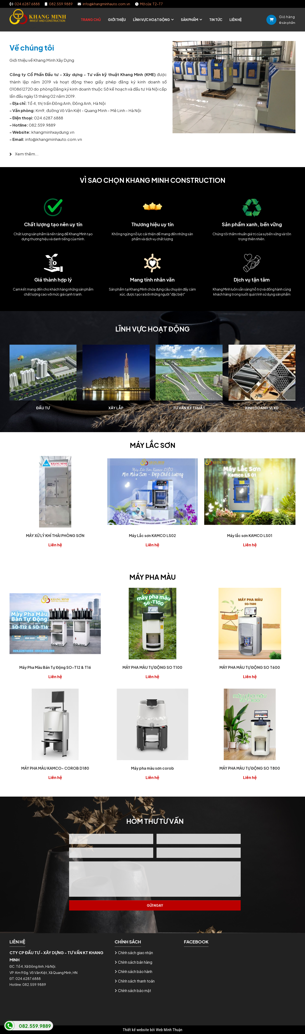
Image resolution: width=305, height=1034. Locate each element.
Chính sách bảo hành (135, 971)
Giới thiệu (117, 19)
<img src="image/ (23, 27)
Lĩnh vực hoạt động (151, 19)
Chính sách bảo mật (134, 990)
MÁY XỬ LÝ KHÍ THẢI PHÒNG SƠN (55, 535)
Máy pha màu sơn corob (152, 768)
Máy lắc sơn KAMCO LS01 (249, 535)
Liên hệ (235, 19)
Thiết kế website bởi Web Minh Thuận (152, 1029)
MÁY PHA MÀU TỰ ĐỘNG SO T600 (249, 667)
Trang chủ (91, 19)
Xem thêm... (26, 153)
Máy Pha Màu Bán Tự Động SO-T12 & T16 (55, 667)
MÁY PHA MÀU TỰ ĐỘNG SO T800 (249, 768)
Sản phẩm (189, 19)
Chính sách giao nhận (135, 952)
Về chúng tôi (32, 47)
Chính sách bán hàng (135, 962)
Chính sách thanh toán (136, 981)
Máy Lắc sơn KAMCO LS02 (152, 535)
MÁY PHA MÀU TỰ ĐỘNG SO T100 (152, 667)
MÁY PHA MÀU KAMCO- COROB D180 (55, 768)
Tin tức (215, 19)
